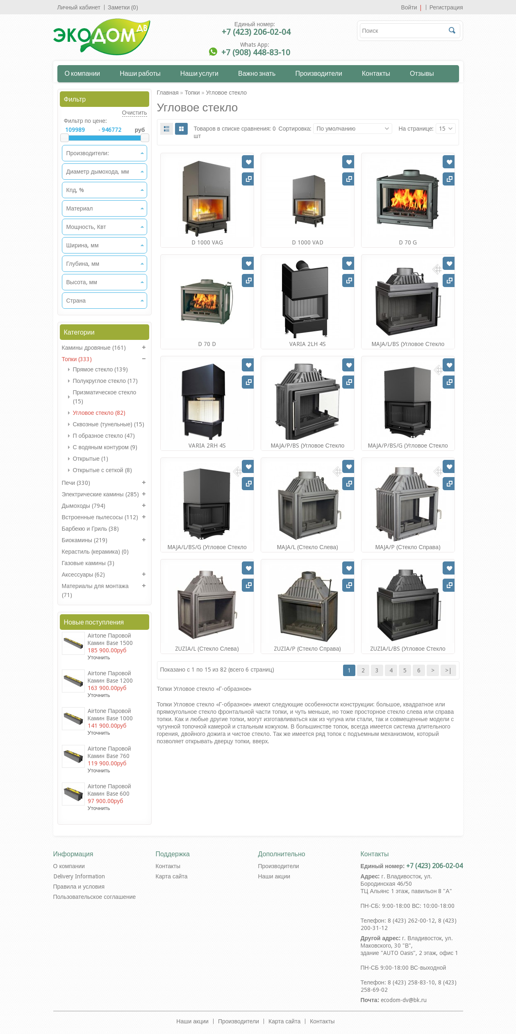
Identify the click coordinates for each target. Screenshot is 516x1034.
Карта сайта (172, 876)
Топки (192, 92)
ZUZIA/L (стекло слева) (207, 648)
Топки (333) (77, 359)
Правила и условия (79, 886)
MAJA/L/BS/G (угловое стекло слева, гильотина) (207, 551)
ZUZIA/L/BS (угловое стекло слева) (408, 652)
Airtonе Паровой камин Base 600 (109, 790)
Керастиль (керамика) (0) (95, 551)
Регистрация (446, 7)
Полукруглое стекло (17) (105, 381)
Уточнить (99, 657)
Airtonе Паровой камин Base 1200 (110, 677)
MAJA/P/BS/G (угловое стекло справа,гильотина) (408, 449)
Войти (409, 7)
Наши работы (140, 73)
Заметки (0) (123, 7)
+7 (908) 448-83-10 (255, 52)
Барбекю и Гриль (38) (90, 528)
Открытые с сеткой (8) (102, 470)
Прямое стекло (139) (100, 369)
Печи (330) (76, 483)
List (166, 129)
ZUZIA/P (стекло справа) (307, 648)
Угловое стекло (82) (99, 413)
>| (448, 670)
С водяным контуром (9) (105, 447)
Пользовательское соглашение (94, 897)
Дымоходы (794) (83, 505)
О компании (82, 73)
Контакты (376, 73)
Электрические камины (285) (100, 494)
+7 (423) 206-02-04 (256, 32)
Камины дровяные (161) (94, 347)
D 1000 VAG (207, 242)
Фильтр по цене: (85, 121)
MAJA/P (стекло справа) (408, 547)
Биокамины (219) (84, 540)
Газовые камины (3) (88, 563)
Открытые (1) (91, 458)
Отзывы (422, 73)
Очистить (134, 112)
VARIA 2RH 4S (207, 445)
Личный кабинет (78, 7)
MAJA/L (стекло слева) (308, 547)
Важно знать (256, 73)
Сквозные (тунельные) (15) (109, 424)
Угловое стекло (226, 92)
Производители (318, 73)
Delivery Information (79, 876)
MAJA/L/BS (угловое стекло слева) (408, 348)
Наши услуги (199, 73)
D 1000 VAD (307, 242)
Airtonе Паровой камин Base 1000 (110, 715)
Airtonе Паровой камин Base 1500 (110, 639)
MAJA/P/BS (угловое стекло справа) (308, 449)
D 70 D (207, 344)
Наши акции (274, 876)
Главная (168, 92)
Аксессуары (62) (83, 574)
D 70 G (408, 242)
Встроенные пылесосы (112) (100, 517)
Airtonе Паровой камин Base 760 (109, 752)
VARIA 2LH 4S (307, 344)
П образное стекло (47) (104, 435)
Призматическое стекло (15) (104, 397)
